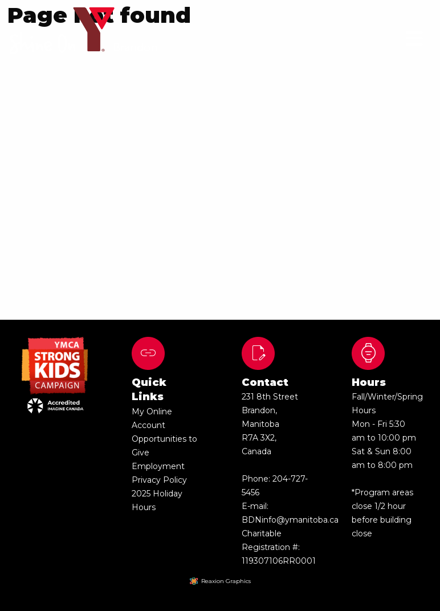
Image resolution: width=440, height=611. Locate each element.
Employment (158, 466)
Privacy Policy (159, 480)
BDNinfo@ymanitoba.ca (290, 520)
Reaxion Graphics (226, 581)
